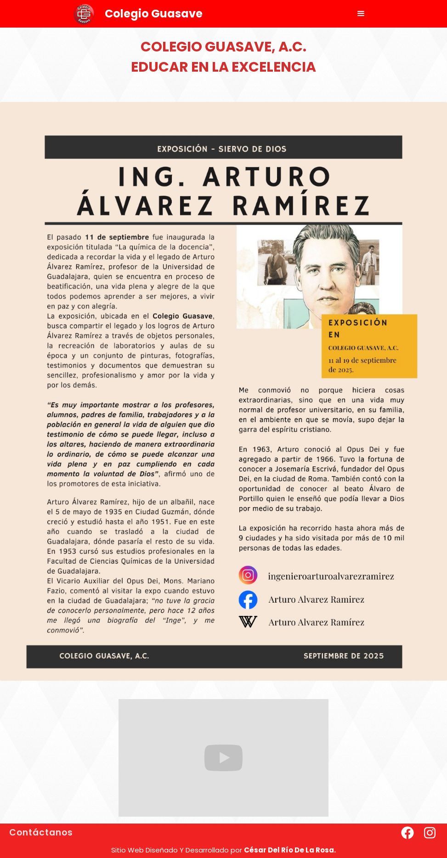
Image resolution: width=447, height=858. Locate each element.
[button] (361, 14)
